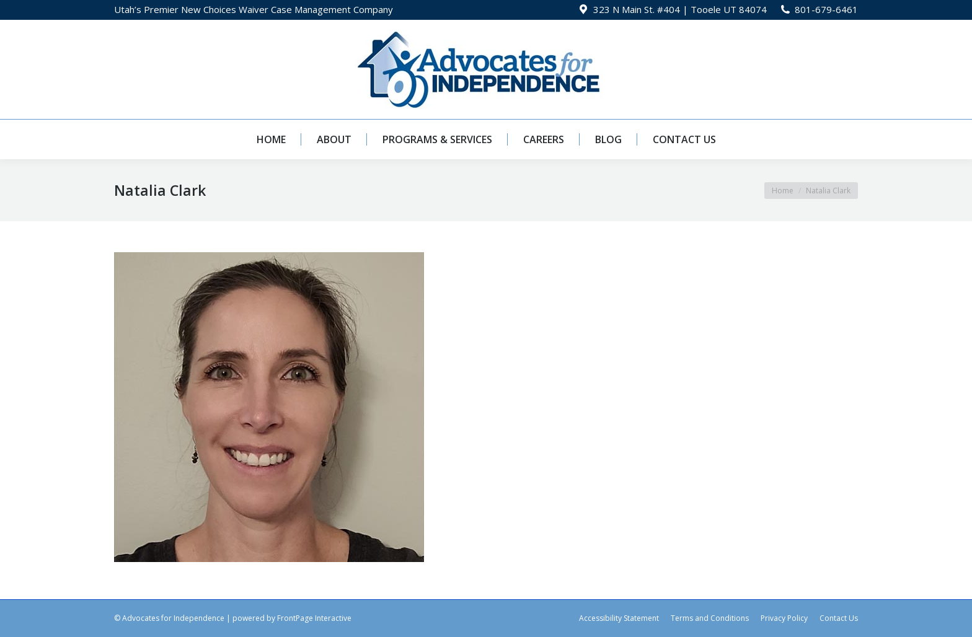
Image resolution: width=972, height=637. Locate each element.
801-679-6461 (826, 9)
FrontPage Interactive (314, 618)
